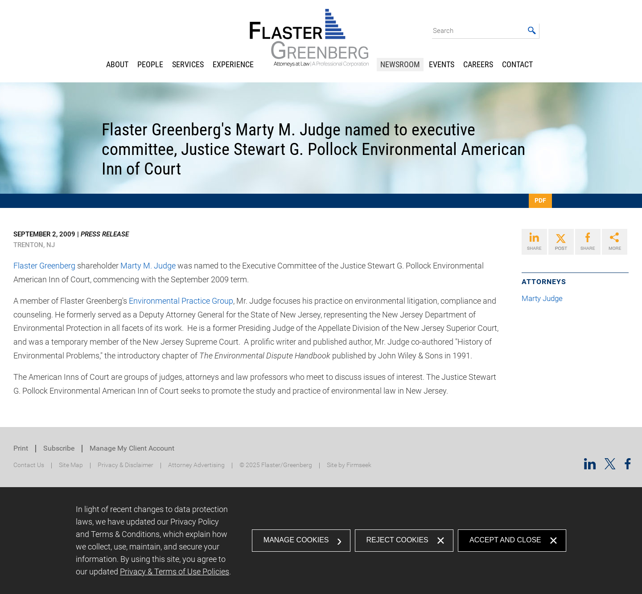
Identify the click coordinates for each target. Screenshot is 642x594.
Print (20, 448)
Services (188, 64)
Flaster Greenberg (44, 265)
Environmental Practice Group (181, 300)
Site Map (71, 465)
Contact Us (28, 465)
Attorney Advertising (196, 465)
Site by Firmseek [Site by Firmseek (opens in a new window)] (349, 465)
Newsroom (400, 64)
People (150, 64)
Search (443, 31)
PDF (540, 200)
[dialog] (321, 540)
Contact (517, 64)
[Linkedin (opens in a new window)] (590, 466)
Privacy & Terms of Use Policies (174, 571)
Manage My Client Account (132, 448)
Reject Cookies (397, 540)
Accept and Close (505, 540)
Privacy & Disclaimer (125, 465)
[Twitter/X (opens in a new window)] (610, 466)
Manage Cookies (296, 540)
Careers (478, 64)
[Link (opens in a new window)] (534, 242)
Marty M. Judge (148, 265)
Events (441, 64)
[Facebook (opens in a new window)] (628, 466)
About (117, 64)
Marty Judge (546, 298)
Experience (233, 64)
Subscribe (58, 448)
